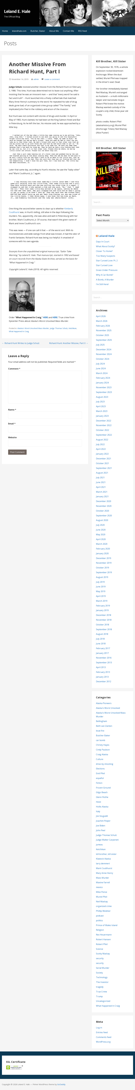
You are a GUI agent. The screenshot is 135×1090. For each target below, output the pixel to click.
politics (99, 920)
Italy (98, 811)
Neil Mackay (102, 901)
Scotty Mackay (103, 953)
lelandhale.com (19, 31)
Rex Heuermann (104, 934)
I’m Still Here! (102, 284)
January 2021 (102, 496)
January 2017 (102, 653)
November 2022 (103, 425)
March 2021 (101, 491)
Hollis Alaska (102, 806)
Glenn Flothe (102, 797)
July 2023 (100, 401)
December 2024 (103, 349)
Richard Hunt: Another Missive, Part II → (68, 343)
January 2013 (102, 676)
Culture (99, 759)
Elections (100, 768)
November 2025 (103, 330)
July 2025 (100, 344)
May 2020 (100, 534)
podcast (100, 915)
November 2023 (103, 387)
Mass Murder (102, 877)
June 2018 (101, 643)
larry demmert (103, 863)
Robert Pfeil (101, 944)
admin (36, 79)
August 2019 (102, 577)
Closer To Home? (104, 251)
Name (12, 409)
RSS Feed (82, 31)
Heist (98, 801)
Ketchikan (72, 328)
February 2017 (103, 648)
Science (99, 949)
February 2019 (103, 605)
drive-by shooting (104, 764)
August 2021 (102, 472)
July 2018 (100, 638)
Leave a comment (52, 79)
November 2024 (103, 354)
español (100, 778)
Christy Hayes (102, 744)
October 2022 (102, 430)
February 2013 (103, 672)
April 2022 (101, 449)
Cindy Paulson (103, 749)
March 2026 (101, 321)
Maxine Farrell (103, 882)
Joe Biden (100, 825)
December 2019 (103, 558)
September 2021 (104, 468)
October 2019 (102, 567)
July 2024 (100, 363)
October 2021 (102, 463)
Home (5, 31)
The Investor (102, 982)
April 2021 (101, 487)
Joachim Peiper (103, 820)
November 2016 (103, 657)
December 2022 (103, 420)
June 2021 (101, 482)
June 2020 (101, 529)
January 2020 (102, 553)
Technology (101, 977)
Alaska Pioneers (103, 703)
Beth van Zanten (104, 726)
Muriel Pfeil (101, 896)
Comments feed (103, 1037)
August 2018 (102, 634)
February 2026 (103, 325)
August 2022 (102, 439)
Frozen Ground (103, 787)
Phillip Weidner (103, 911)
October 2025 (102, 335)
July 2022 (100, 444)
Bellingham (101, 721)
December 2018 (103, 615)
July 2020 (100, 525)
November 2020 (103, 506)
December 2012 (103, 681)
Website (12, 437)
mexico (99, 887)
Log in (99, 1027)
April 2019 (101, 596)
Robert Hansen (103, 939)
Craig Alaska (102, 754)
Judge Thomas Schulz (59, 328)
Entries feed (102, 1032)
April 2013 (101, 667)
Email (12, 423)
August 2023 (102, 397)
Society (99, 972)
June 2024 (101, 368)
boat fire (100, 730)
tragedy (99, 986)
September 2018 (104, 629)
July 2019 (100, 582)
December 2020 (103, 501)
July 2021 (100, 477)
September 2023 (104, 392)
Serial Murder (102, 967)
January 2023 (102, 415)
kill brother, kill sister (106, 854)
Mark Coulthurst (104, 868)
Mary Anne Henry (104, 873)
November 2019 (103, 562)
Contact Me (68, 31)
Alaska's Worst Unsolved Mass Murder (33, 328)
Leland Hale (106, 236)
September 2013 (104, 662)
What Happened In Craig (19, 331)
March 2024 (101, 373)
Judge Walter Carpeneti (107, 839)
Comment (14, 368)
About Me (54, 31)
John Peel (100, 830)
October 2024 (102, 358)
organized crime (104, 906)
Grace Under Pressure (106, 270)
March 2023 (101, 411)
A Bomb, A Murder (105, 279)
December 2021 (103, 458)
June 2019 (101, 586)
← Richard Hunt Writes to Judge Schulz (20, 343)
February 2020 (103, 548)
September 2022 (104, 434)
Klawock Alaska (103, 858)
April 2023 (101, 406)
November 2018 (103, 619)
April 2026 (101, 316)
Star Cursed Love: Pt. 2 (107, 260)
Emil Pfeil (100, 773)
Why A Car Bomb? (104, 274)
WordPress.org (103, 1041)
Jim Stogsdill (102, 816)
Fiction (99, 782)
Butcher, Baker (37, 31)
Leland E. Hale (17, 11)
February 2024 (103, 377)
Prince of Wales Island (106, 925)
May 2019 (100, 591)
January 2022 (102, 453)
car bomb (100, 740)
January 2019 (102, 610)
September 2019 (104, 572)
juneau (99, 844)
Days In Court (102, 241)
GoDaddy (61, 1084)
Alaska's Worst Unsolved (108, 708)
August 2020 (102, 520)
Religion (100, 929)
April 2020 (101, 539)
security (100, 958)
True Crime (101, 991)
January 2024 (102, 382)
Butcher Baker (103, 735)
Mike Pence (101, 892)
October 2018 (102, 624)
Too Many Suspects (105, 255)
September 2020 (104, 515)
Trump (99, 996)
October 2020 (102, 510)
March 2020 (101, 543)
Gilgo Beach (101, 792)
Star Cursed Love (104, 265)
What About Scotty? (105, 246)
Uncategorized (103, 1001)
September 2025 (104, 340)
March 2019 (101, 600)
